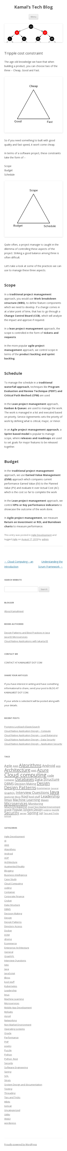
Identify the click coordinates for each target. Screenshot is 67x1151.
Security (8, 1063)
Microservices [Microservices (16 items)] (16, 803)
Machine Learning (14, 999)
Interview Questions (15, 960)
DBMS (7, 909)
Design (8, 917)
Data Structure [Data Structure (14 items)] (47, 779)
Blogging (8, 870)
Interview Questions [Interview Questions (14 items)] (32, 792)
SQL (6, 1076)
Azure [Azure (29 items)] (43, 770)
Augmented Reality (14, 866)
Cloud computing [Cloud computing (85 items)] (25, 774)
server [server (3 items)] (23, 813)
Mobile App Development (18, 1007)
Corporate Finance (14, 896)
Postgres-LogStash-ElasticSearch (22, 726)
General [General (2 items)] (54, 788)
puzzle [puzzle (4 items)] (55, 809)
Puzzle (8, 1050)
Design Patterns (13, 922)
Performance (11, 1037)
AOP (6, 857)
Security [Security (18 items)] (11, 812)
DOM (7, 934)
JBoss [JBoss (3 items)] (18, 796)
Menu (33, 16)
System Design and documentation (23, 1084)
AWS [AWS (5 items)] (33, 770)
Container (9, 892)
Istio (6, 964)
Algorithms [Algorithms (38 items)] (30, 765)
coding (7, 887)
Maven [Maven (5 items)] (45, 800)
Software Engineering (16, 1067)
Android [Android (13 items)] (48, 765)
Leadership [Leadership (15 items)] (50, 796)
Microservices (11, 1003)
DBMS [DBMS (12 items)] (9, 783)
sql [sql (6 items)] (41, 813)
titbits (7, 1101)
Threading (9, 1093)
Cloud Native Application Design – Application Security (33, 743)
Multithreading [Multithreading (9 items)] (15, 806)
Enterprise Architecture (16, 947)
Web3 (7, 1118)
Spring (7, 1071)
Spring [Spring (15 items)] (32, 812)
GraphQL (9, 956)
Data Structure (12, 905)
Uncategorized (12, 1110)
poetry (7, 1046)
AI (5, 840)
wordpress (10, 1123)
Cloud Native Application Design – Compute (27, 731)
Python (8, 1054)
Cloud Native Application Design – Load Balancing (30, 735)
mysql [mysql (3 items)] (31, 806)
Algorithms (10, 849)
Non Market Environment (17, 1024)
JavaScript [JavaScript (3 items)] (9, 796)
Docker (8, 930)
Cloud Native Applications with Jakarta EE (26, 641)
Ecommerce (10, 943)
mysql (7, 1016)
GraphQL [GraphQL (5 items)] (9, 793)
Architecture (10, 862)
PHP (6, 1041)
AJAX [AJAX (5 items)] (15, 766)
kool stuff (9, 981)
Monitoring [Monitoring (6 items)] (35, 804)
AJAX (6, 845)
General (8, 952)
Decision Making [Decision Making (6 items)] (25, 784)
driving (8, 939)
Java (6, 969)
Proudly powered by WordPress (20, 1144)
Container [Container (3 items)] (9, 779)
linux (6, 994)
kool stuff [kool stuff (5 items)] (34, 796)
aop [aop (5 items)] (58, 766)
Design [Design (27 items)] (43, 783)
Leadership (10, 990)
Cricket (8, 900)
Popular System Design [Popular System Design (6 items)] (27, 810)
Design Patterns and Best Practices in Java (27, 632)
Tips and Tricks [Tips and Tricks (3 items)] (51, 813)
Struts (7, 1080)
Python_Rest (11, 1058)
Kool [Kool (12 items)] (24, 796)
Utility (7, 1114)
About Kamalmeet (14, 611)
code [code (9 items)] (50, 775)
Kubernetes (10, 986)
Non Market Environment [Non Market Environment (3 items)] (47, 806)
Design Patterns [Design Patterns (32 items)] (20, 787)
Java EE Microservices (16, 636)
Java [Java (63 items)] (54, 792)
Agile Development (41, 535)
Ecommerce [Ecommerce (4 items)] (43, 788)
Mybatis (8, 1011)
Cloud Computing (13, 883)
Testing (8, 1088)
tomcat (8, 1106)
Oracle (7, 1033)
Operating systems (14, 1029)
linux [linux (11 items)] (8, 799)
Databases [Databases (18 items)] (24, 779)
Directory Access (13, 926)
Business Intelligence (15, 875)
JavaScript (9, 973)
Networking (10, 1020)
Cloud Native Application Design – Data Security (29, 739)
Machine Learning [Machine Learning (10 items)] (26, 800)
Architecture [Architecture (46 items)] (17, 770)
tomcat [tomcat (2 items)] (7, 816)
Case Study (10, 879)
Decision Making (13, 913)
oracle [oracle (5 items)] (8, 809)
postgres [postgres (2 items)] (47, 810)
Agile (15, 539)
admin (45, 539)
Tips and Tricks (12, 1097)
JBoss (7, 977)
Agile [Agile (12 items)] (8, 765)
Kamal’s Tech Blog (33, 7)
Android (8, 853)
